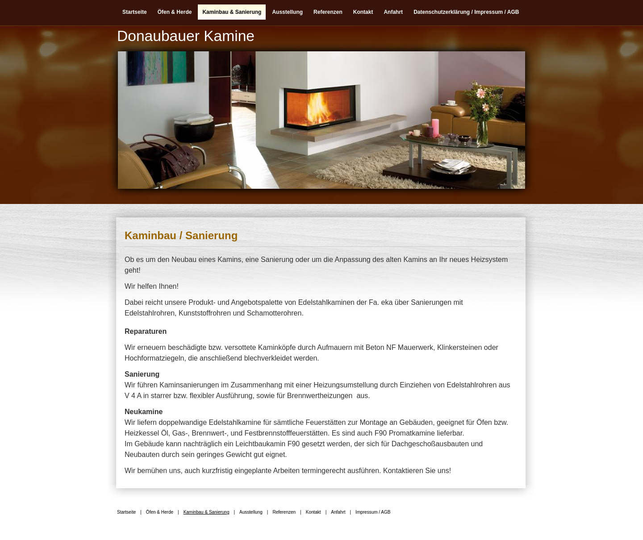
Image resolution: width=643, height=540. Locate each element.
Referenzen (327, 12)
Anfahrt (393, 12)
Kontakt (363, 12)
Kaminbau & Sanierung (231, 12)
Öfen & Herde (175, 12)
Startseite (134, 12)
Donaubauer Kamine (186, 36)
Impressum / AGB (372, 512)
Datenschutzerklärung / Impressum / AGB (466, 12)
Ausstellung (287, 12)
